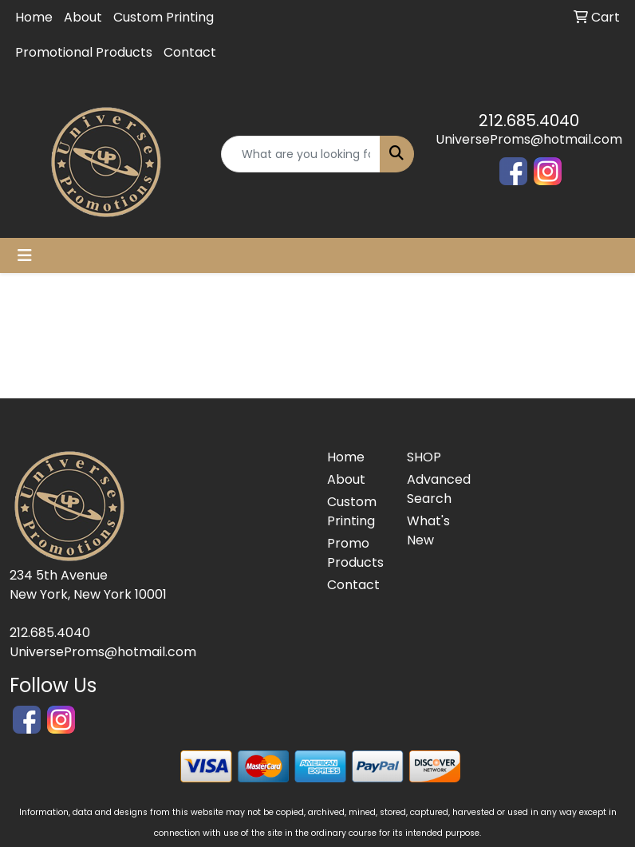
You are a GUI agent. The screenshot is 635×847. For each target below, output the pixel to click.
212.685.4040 (529, 120)
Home (34, 17)
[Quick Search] (300, 154)
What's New (428, 530)
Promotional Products (83, 52)
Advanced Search (437, 489)
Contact (190, 52)
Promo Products (355, 553)
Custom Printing (163, 17)
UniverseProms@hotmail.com (529, 139)
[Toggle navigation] (24, 255)
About (83, 17)
